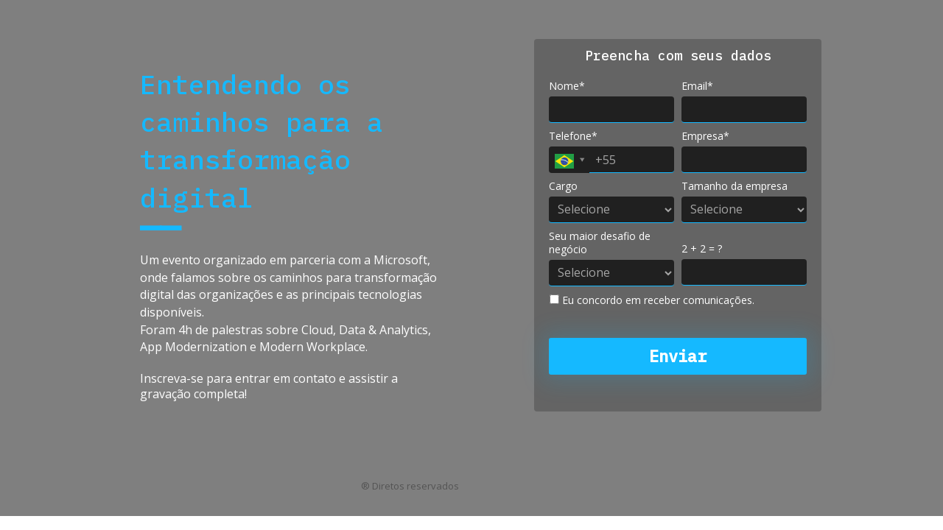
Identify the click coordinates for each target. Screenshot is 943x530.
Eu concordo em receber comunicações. (652, 300)
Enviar (678, 356)
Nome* (567, 86)
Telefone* (573, 136)
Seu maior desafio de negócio (600, 242)
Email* (697, 86)
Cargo (563, 186)
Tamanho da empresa (734, 186)
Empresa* (705, 136)
